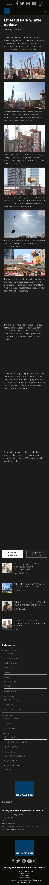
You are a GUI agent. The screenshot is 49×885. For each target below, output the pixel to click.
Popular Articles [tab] (36, 553)
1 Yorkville (8, 653)
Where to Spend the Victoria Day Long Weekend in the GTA (30, 585)
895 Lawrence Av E (12, 658)
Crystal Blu (9, 672)
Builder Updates (11, 667)
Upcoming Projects (12, 746)
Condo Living (7, 715)
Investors (6, 733)
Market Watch (10, 737)
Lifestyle (8, 723)
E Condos (8, 677)
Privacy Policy (8, 826)
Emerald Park (10, 681)
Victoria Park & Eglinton (14, 755)
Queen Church (10, 690)
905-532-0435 (8, 823)
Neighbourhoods (9, 752)
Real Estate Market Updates (17, 741)
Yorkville (7, 769)
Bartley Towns (10, 663)
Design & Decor (11, 718)
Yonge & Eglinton (11, 760)
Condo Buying (8, 696)
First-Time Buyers (12, 700)
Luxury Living (9, 728)
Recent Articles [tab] (12, 553)
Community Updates (11, 650)
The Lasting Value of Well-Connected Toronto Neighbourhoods (27, 567)
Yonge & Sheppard (12, 765)
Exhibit (7, 686)
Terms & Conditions (24, 826)
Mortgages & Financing (14, 709)
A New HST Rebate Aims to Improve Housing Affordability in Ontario (29, 623)
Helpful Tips (9, 704)
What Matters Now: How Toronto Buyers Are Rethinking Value (30, 603)
